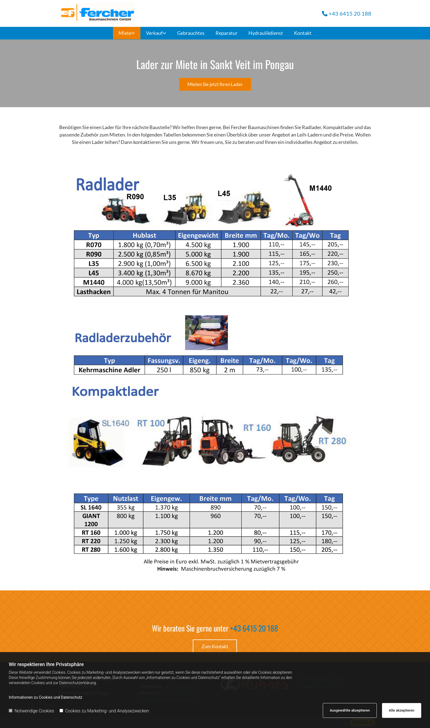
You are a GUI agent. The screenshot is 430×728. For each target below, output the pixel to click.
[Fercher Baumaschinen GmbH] (135, 13)
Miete (124, 33)
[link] (126, 33)
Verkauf (154, 33)
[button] (215, 84)
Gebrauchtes (191, 33)
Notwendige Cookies (31, 710)
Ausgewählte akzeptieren (350, 710)
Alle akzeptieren (401, 710)
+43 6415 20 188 (254, 628)
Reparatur (226, 33)
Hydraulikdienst (265, 33)
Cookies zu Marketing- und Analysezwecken (104, 710)
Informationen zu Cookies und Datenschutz (45, 697)
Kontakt (303, 33)
